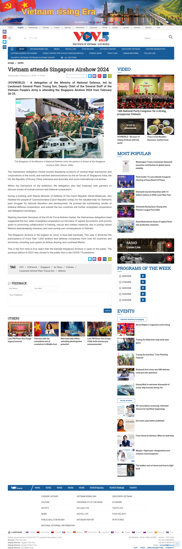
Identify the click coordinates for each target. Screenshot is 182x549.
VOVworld (32, 267)
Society (45, 508)
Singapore (45, 267)
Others (13, 318)
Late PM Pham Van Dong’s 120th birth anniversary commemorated (99, 341)
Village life (150, 53)
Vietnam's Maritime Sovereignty (132, 319)
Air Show (58, 267)
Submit (107, 311)
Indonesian (80, 28)
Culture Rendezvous (155, 49)
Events (125, 311)
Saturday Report (108, 49)
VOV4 (70, 487)
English (20, 28)
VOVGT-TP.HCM (116, 487)
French (57, 28)
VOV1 (37, 487)
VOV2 (48, 487)
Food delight (88, 49)
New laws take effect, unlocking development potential (71, 341)
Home (11, 63)
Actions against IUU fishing (24, 53)
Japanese (93, 28)
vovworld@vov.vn (167, 545)
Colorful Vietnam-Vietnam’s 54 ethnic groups (33, 57)
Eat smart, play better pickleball (150, 421)
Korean (115, 28)
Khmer (104, 28)
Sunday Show (95, 53)
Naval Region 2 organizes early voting (153, 325)
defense (62, 271)
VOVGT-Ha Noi (97, 487)
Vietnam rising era (39, 49)
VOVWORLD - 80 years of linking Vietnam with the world (128, 140)
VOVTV (133, 487)
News (21, 49)
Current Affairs (49, 496)
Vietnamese (33, 28)
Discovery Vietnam (131, 49)
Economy (117, 502)
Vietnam (70, 267)
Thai (158, 28)
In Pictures (118, 520)
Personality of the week (90, 502)
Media (57, 49)
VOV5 (81, 487)
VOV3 (59, 487)
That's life (112, 53)
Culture (45, 502)
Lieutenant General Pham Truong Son (36, 271)
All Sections (68, 57)
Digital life (70, 49)
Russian (137, 28)
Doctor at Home (126, 401)
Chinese (46, 28)
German (68, 28)
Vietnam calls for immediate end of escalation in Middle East (45, 341)
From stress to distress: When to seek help (155, 436)
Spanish (148, 28)
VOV (21, 267)
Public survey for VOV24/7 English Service (63, 53)
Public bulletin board (53, 520)
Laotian (126, 28)
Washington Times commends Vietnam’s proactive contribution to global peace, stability (154, 165)
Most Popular (134, 153)
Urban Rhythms (130, 53)
